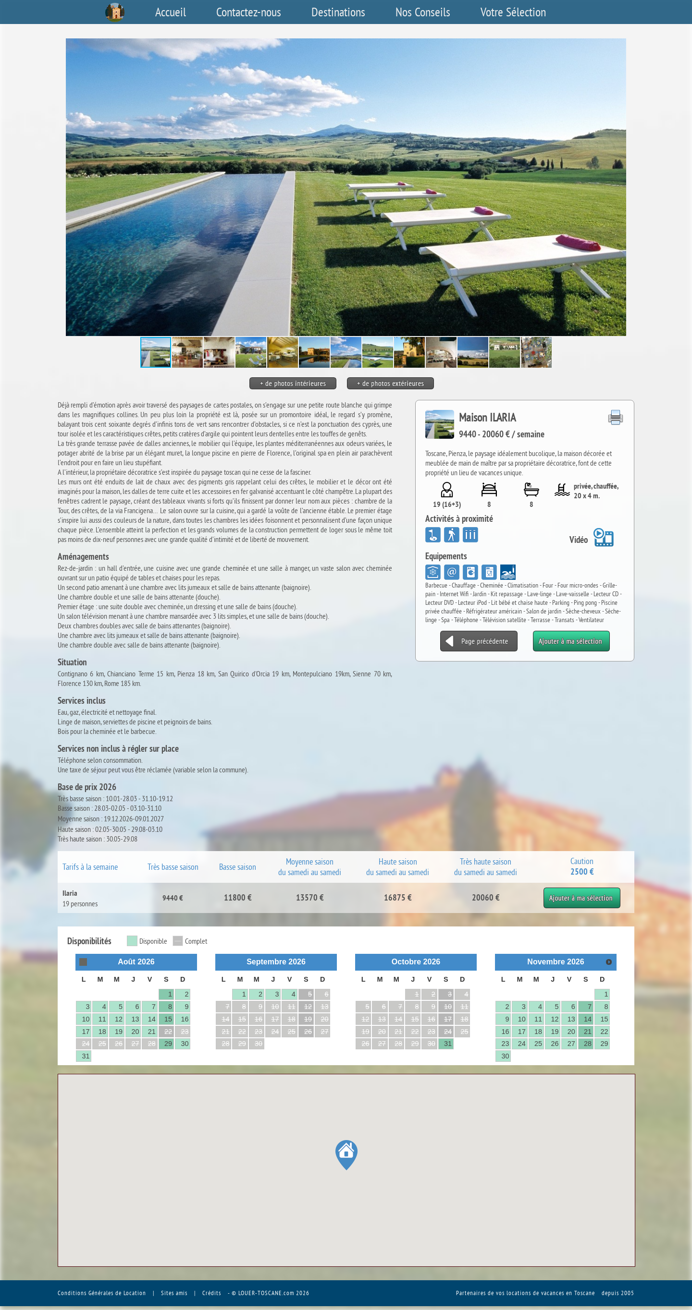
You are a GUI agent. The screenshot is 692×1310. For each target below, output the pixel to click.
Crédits (211, 1293)
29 (168, 1043)
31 (85, 1056)
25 (538, 1043)
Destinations (338, 12)
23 (505, 1043)
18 (102, 1031)
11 (102, 1019)
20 (135, 1031)
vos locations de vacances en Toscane (545, 1293)
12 (119, 1019)
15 (168, 1019)
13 (135, 1019)
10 (85, 1019)
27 (571, 1043)
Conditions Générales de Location (102, 1293)
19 (119, 1031)
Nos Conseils (422, 12)
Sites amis (174, 1293)
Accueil (170, 12)
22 (168, 1031)
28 (588, 1043)
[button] (625, 187)
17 (85, 1031)
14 (152, 1019)
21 (152, 1031)
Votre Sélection (513, 12)
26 (308, 1031)
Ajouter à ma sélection (582, 892)
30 (184, 1043)
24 (448, 1031)
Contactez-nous (248, 12)
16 (184, 1019)
